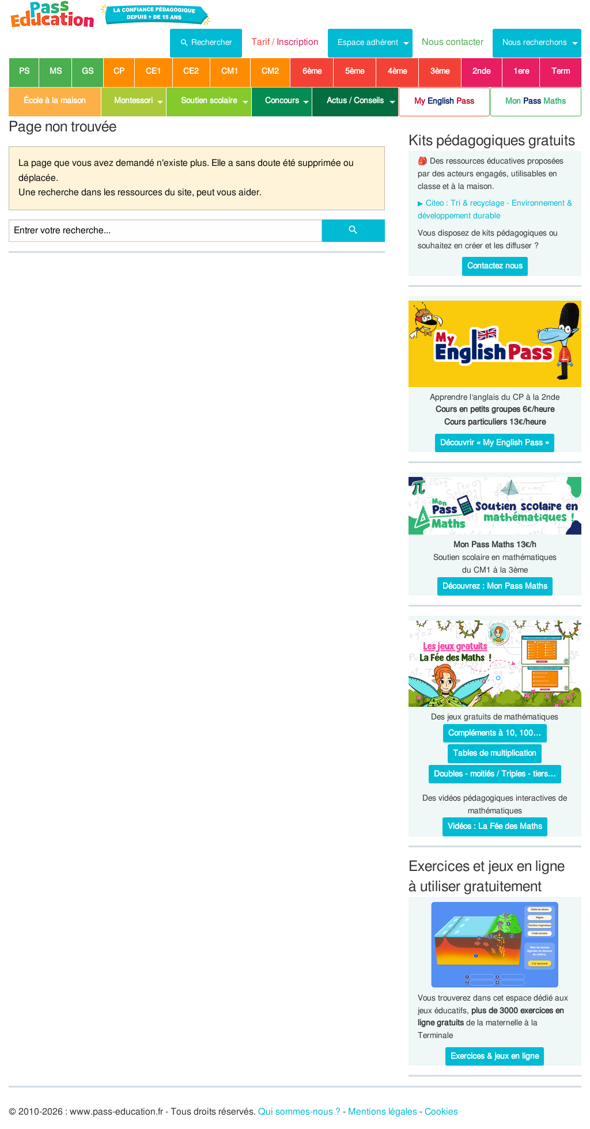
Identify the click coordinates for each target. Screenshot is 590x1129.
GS (87, 71)
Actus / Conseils (355, 101)
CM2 (270, 71)
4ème (397, 71)
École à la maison (55, 101)
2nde (481, 71)
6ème (312, 71)
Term (560, 71)
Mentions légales (382, 1111)
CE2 (191, 71)
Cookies (441, 1111)
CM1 (230, 71)
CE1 (153, 71)
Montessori (133, 101)
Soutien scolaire (209, 101)
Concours (282, 101)
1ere (521, 71)
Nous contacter (452, 42)
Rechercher (206, 41)
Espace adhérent (368, 42)
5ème (354, 71)
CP (119, 71)
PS (24, 71)
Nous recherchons (534, 42)
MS (56, 71)
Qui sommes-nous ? (299, 1111)
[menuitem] (206, 43)
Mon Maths (535, 101)
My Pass (444, 101)
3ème (439, 71)
